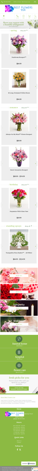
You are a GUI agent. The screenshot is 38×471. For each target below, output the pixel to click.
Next (35, 51)
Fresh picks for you (19, 380)
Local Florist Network (23, 470)
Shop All (23, 30)
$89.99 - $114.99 (19, 176)
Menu (4, 18)
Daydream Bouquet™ (19, 57)
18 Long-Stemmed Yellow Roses (19, 93)
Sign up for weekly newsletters (19, 388)
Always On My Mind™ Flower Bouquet (19, 134)
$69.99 (19, 218)
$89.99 (19, 141)
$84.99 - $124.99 (19, 259)
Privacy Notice (13, 470)
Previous (2, 51)
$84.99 (19, 64)
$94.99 (19, 99)
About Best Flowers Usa (8, 397)
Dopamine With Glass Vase (19, 211)
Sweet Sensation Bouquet (19, 170)
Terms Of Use (5, 470)
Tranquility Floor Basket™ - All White (19, 253)
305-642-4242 (7, 1)
